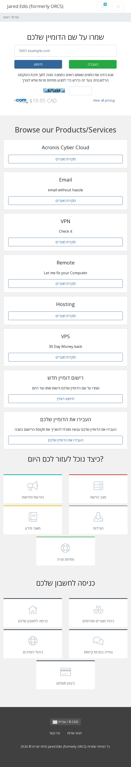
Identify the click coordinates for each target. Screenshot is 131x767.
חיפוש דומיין (65, 398)
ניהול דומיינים (32, 645)
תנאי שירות (74, 733)
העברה (93, 64)
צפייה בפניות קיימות (98, 645)
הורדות (98, 521)
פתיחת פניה (65, 552)
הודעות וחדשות (32, 490)
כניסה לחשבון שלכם (32, 613)
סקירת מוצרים (65, 159)
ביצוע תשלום (65, 676)
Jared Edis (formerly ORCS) (35, 6)
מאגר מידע (32, 521)
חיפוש (38, 64)
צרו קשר (54, 733)
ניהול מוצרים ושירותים (98, 613)
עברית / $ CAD (65, 722)
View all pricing (104, 100)
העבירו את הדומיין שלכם (65, 440)
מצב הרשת (98, 490)
